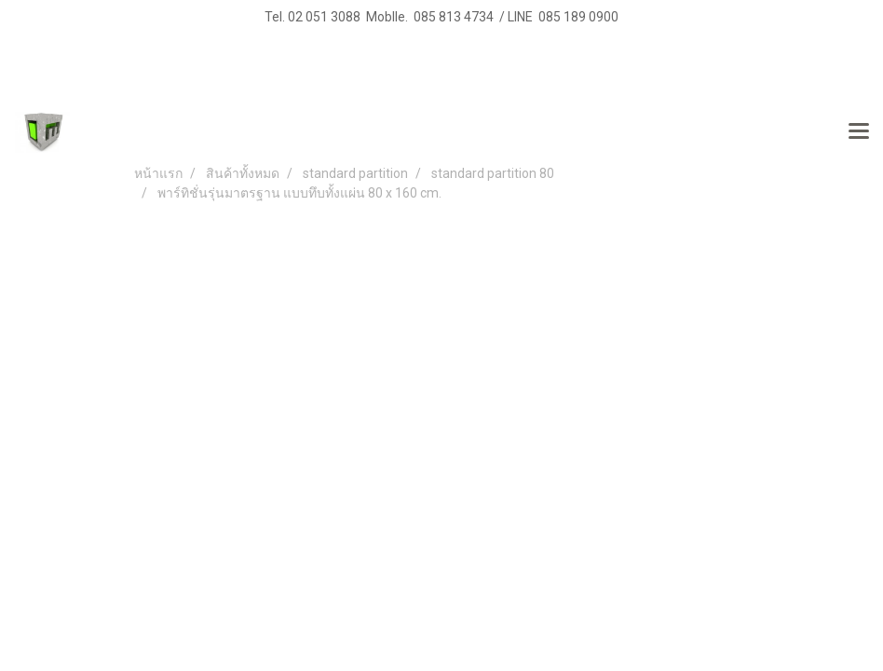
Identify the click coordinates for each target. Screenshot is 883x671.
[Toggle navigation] (858, 132)
